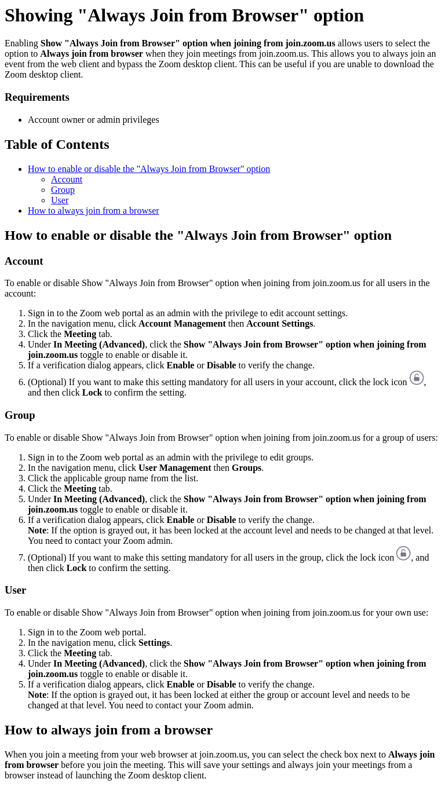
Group (63, 190)
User (59, 200)
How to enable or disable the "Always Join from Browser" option (149, 169)
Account (66, 179)
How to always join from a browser (93, 210)
